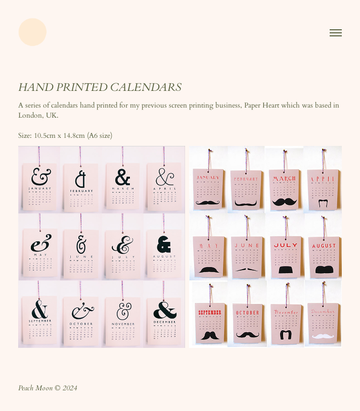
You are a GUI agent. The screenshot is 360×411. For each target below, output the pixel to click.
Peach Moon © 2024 (47, 389)
